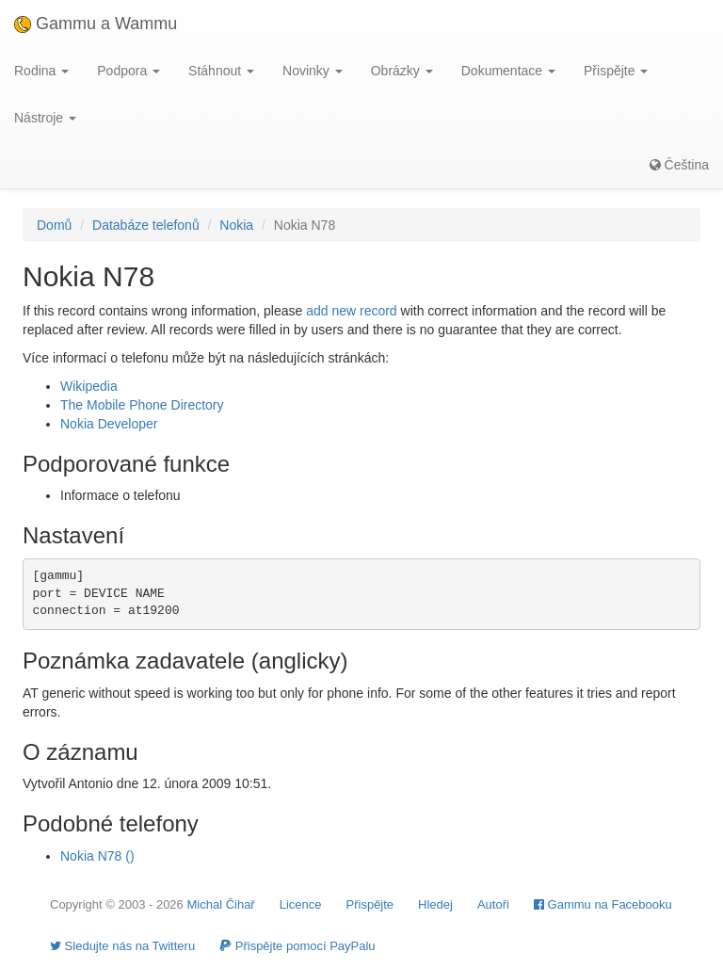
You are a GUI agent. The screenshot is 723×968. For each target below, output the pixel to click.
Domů (54, 225)
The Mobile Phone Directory (142, 404)
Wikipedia (89, 386)
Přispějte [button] (616, 70)
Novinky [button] (312, 70)
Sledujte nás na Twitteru (122, 946)
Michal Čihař (220, 904)
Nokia (236, 225)
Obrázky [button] (402, 70)
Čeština (679, 164)
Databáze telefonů (146, 225)
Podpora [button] (128, 70)
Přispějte (370, 904)
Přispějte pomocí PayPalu (297, 946)
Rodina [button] (41, 70)
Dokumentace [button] (508, 70)
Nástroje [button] (45, 117)
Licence (301, 904)
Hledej (435, 904)
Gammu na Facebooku (603, 904)
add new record (351, 310)
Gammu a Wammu (95, 23)
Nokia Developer (109, 423)
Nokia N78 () (97, 855)
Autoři (493, 904)
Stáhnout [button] (221, 70)
